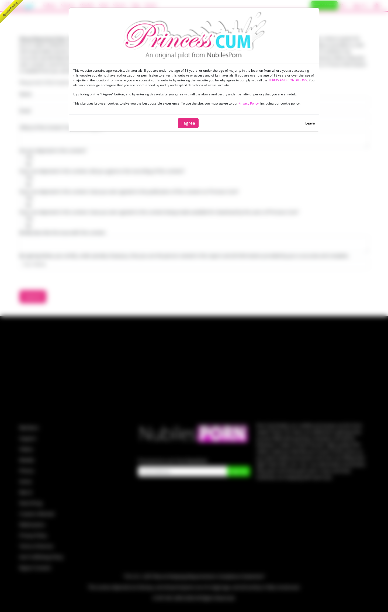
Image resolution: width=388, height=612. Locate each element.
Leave (310, 123)
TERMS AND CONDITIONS (287, 80)
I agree (188, 123)
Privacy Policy (248, 103)
